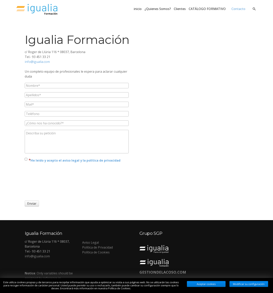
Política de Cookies (96, 252)
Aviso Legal (90, 242)
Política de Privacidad (97, 247)
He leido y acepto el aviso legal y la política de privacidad (75, 160)
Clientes (180, 9)
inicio (138, 9)
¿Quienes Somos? (158, 9)
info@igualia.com (37, 62)
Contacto (238, 9)
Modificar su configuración (249, 284)
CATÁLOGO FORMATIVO (208, 9)
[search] (254, 9)
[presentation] (41, 181)
